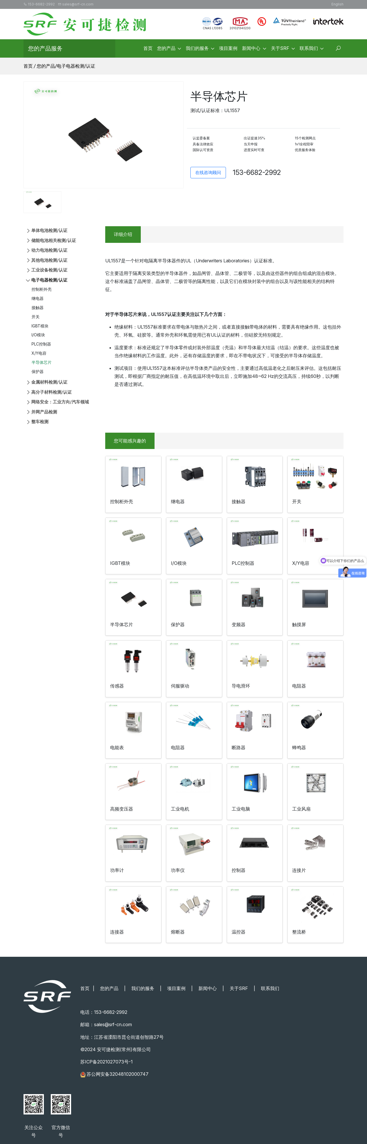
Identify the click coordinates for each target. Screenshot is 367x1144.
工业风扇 (301, 809)
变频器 (238, 624)
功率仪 (178, 870)
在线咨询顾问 (208, 172)
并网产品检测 (44, 412)
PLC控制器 (41, 343)
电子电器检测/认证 (76, 66)
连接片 (299, 870)
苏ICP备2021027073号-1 (106, 1062)
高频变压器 (121, 809)
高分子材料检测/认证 (51, 392)
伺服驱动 (180, 686)
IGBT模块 (40, 325)
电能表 (117, 747)
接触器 (38, 307)
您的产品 (46, 66)
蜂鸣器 (299, 747)
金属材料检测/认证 (49, 382)
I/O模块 (38, 334)
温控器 (238, 932)
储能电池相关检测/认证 (53, 240)
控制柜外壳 (42, 289)
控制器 (238, 870)
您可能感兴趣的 (130, 441)
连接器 (117, 932)
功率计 (117, 870)
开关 (36, 316)
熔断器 (178, 932)
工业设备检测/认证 (49, 270)
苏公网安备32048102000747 (118, 1074)
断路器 (238, 747)
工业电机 (180, 809)
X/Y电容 (39, 353)
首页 (28, 66)
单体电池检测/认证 (49, 230)
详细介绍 (123, 234)
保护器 (38, 371)
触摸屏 (299, 624)
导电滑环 (241, 686)
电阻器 (299, 686)
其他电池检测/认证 (49, 260)
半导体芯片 (42, 362)
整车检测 (39, 421)
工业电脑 (241, 809)
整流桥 (299, 932)
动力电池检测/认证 (49, 250)
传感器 (117, 686)
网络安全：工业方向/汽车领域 (60, 402)
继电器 (38, 298)
